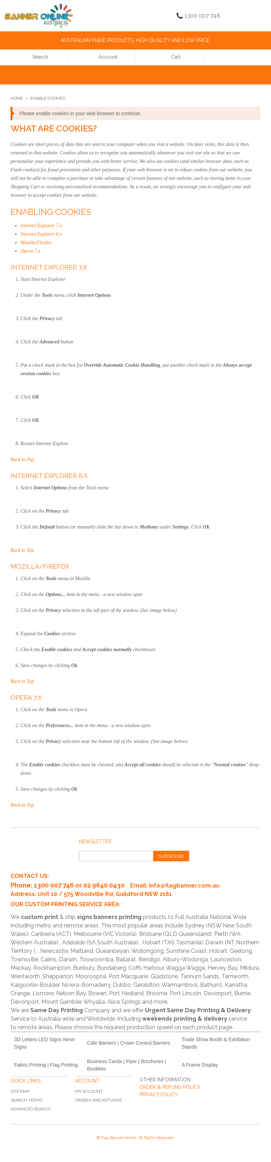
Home (17, 98)
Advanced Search (30, 1109)
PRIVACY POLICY (158, 1094)
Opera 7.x (30, 251)
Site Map (20, 1091)
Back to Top (22, 459)
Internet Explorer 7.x (41, 225)
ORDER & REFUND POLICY (169, 1087)
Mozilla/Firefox (35, 242)
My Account (89, 1091)
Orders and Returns (98, 1100)
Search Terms (26, 1100)
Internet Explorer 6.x (41, 234)
